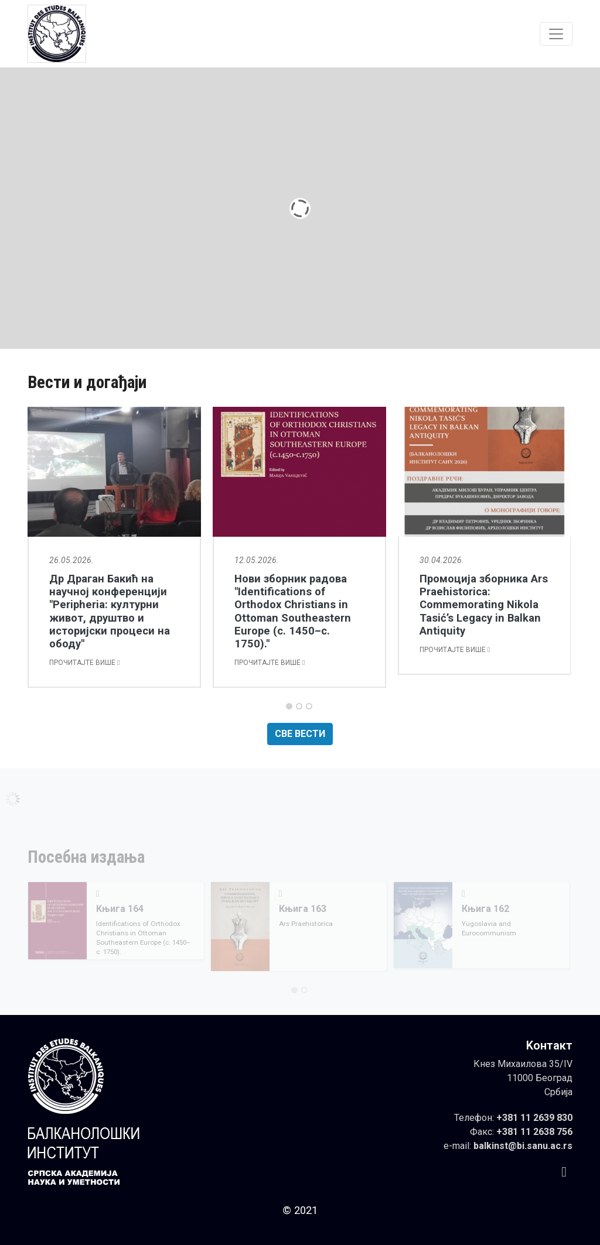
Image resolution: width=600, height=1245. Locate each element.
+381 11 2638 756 (534, 1131)
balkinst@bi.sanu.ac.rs (522, 1145)
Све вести (300, 733)
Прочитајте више (84, 662)
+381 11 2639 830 (534, 1117)
